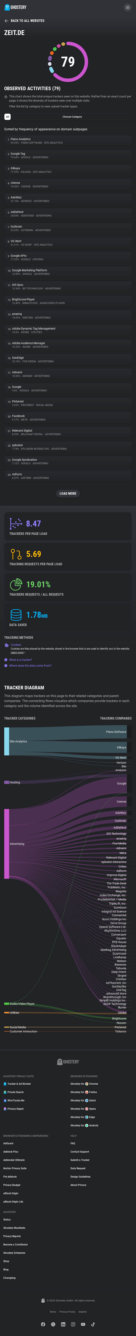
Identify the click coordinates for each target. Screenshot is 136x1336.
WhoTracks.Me (13, 1100)
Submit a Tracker (79, 1160)
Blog (6, 1269)
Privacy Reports (12, 1236)
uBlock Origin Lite (13, 1201)
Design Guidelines (80, 1176)
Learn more (18, 652)
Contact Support (79, 1151)
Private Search (13, 1092)
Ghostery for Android (84, 1125)
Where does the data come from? (28, 665)
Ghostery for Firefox (83, 1092)
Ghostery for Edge (82, 1117)
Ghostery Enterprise (14, 1252)
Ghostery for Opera (83, 1109)
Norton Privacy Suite (14, 1168)
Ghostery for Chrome (84, 1084)
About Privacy (78, 1185)
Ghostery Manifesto (14, 1227)
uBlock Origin (10, 1193)
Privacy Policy (67, 1311)
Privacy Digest (13, 1109)
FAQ (72, 1143)
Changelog (9, 1277)
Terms (52, 1311)
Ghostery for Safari (83, 1100)
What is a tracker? (18, 659)
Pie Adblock (10, 1176)
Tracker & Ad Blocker (17, 1084)
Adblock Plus (10, 1151)
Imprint (83, 1311)
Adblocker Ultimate (14, 1160)
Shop (6, 1261)
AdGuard (8, 1143)
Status (7, 1219)
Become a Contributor (15, 1244)
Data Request (77, 1168)
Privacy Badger (11, 1185)
